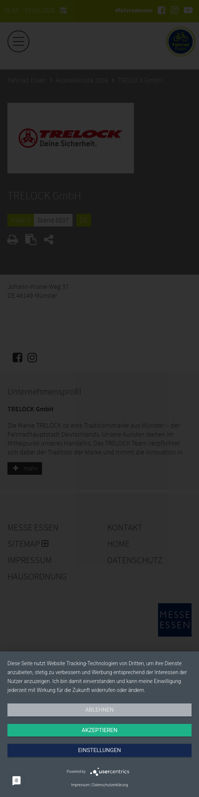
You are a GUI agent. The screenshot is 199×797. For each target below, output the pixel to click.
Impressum (80, 785)
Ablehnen (99, 709)
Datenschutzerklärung (110, 785)
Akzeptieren (99, 730)
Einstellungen (99, 750)
